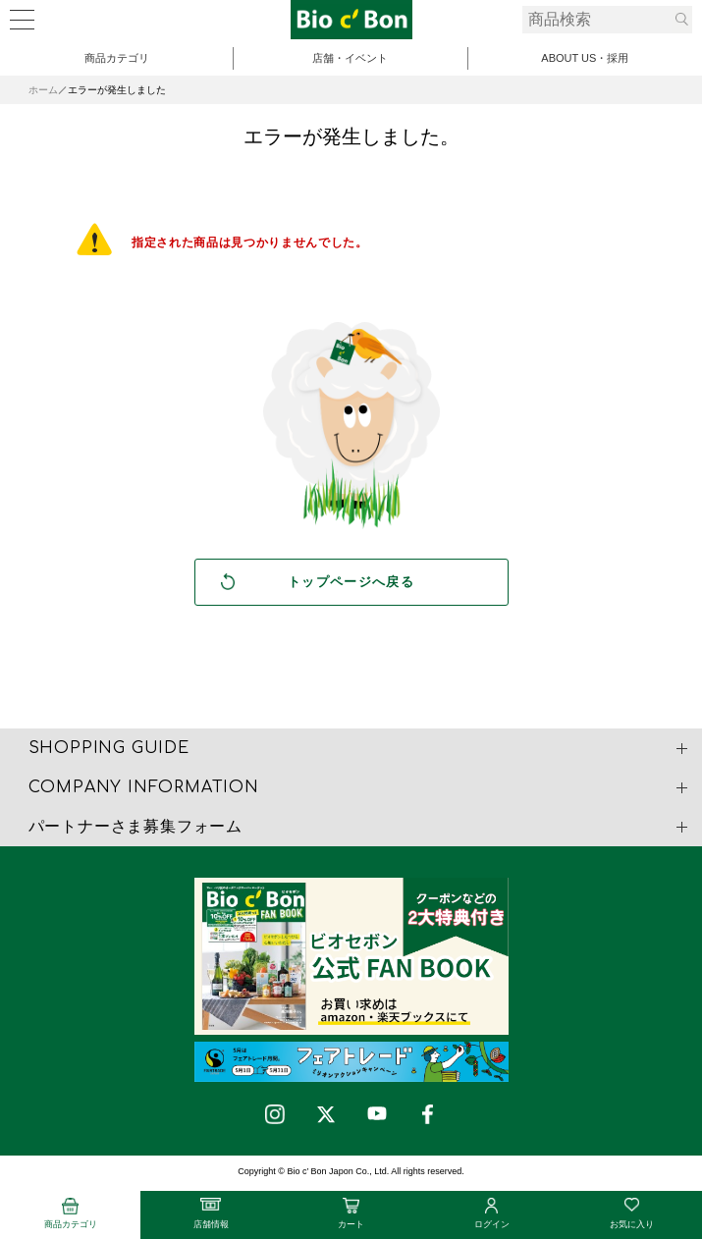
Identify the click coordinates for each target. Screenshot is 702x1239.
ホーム (43, 89)
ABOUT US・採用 (584, 58)
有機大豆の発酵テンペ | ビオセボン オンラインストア (351, 19)
